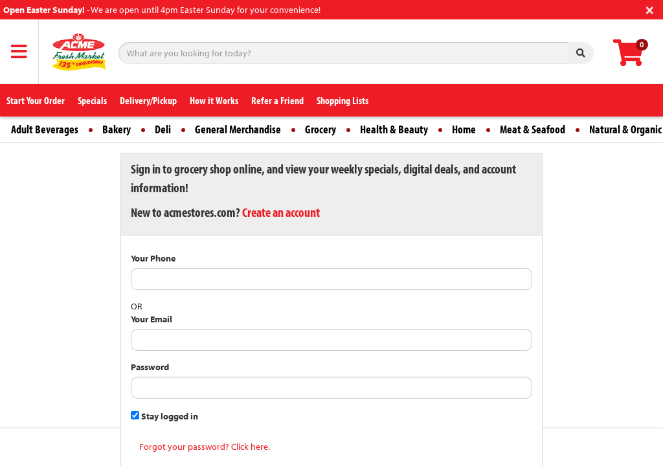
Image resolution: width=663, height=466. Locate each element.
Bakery (116, 129)
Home (464, 129)
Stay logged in (164, 416)
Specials (92, 100)
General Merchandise (238, 129)
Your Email (151, 319)
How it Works (214, 100)
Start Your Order (35, 100)
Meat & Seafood (532, 129)
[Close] (650, 9)
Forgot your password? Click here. (204, 446)
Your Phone (153, 258)
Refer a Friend (277, 100)
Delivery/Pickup (148, 100)
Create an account (281, 212)
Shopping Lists (342, 100)
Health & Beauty (394, 129)
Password (150, 367)
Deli (163, 129)
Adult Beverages (44, 129)
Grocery (320, 129)
